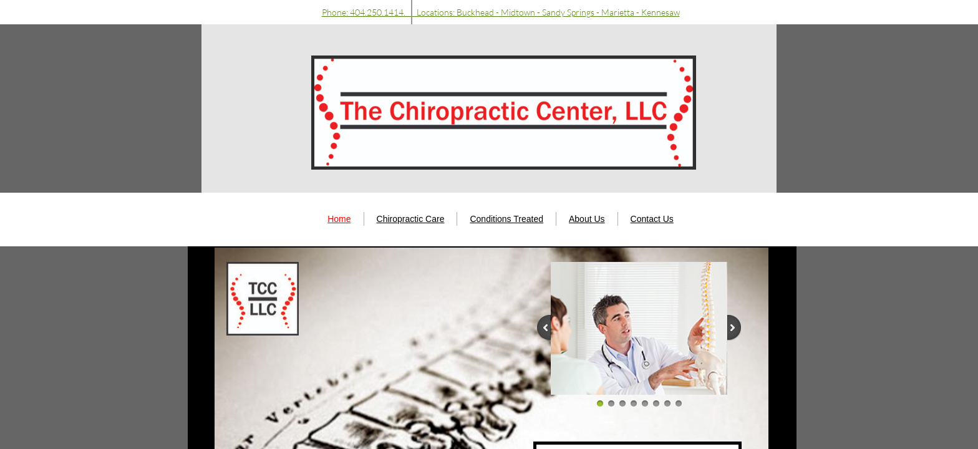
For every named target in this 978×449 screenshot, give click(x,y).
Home (339, 219)
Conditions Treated (506, 219)
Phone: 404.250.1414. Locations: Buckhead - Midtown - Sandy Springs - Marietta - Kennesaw (501, 12)
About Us (587, 219)
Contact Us (652, 219)
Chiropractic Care (411, 219)
